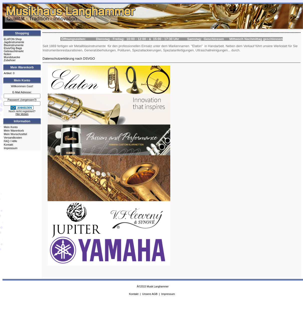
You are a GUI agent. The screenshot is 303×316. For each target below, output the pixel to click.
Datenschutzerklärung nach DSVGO (69, 58)
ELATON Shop (13, 39)
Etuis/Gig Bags (13, 48)
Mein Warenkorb (14, 130)
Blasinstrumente (14, 45)
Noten (7, 54)
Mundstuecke (12, 57)
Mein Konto (11, 127)
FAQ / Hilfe (10, 141)
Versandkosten (13, 137)
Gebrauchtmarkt (14, 51)
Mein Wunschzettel (15, 134)
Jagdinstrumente (14, 42)
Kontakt (8, 144)
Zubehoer (10, 60)
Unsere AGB (150, 293)
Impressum (10, 148)
